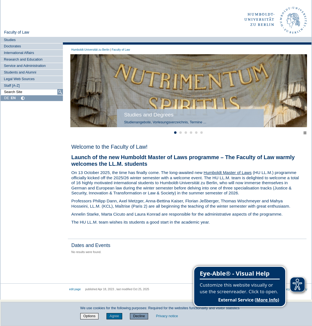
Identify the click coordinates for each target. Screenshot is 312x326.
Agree (114, 316)
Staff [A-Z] (12, 85)
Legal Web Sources (19, 79)
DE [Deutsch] (6, 98)
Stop (305, 132)
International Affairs (19, 53)
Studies (10, 40)
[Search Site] (32, 92)
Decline (139, 316)
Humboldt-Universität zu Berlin (90, 49)
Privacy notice (167, 316)
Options (89, 316)
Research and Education (23, 59)
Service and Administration (25, 66)
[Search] (60, 92)
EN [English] (13, 98)
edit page (75, 289)
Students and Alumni (20, 72)
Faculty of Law (16, 32)
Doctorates (12, 46)
